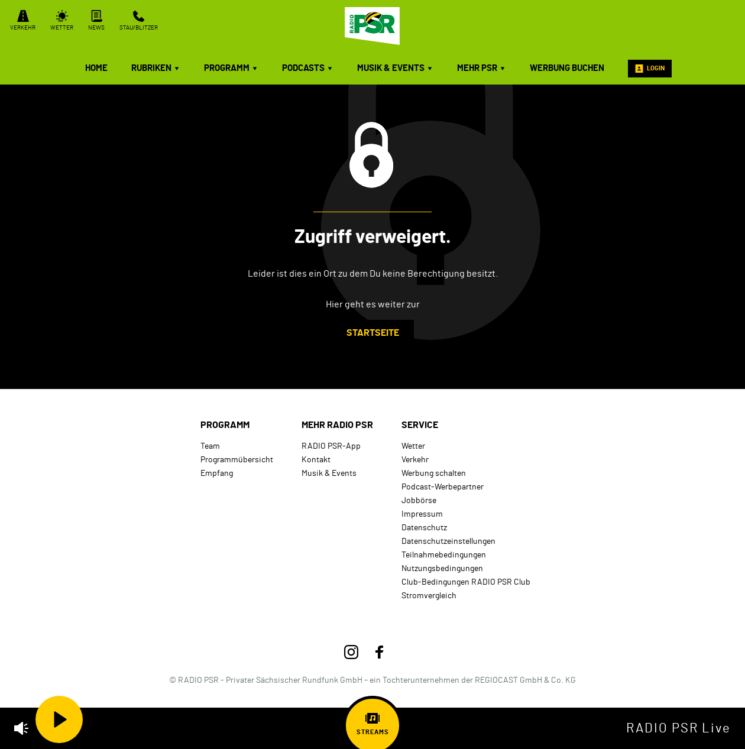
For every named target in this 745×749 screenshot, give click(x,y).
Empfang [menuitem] (216, 473)
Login (650, 68)
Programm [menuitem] (231, 68)
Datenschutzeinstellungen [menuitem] (448, 541)
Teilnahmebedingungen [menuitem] (443, 554)
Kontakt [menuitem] (316, 459)
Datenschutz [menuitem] (424, 527)
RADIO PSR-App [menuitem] (331, 446)
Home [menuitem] (96, 68)
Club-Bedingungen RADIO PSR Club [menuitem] (465, 582)
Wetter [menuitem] (413, 446)
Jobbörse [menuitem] (418, 500)
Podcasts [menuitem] (307, 68)
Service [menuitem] (419, 425)
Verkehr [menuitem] (415, 459)
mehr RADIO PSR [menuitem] (337, 425)
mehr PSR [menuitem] (481, 68)
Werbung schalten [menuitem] (433, 473)
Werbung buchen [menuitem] (567, 68)
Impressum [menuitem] (422, 514)
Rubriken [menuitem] (155, 68)
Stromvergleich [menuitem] (428, 595)
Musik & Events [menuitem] (395, 68)
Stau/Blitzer (138, 20)
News (96, 20)
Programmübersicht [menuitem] (236, 459)
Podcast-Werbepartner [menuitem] (442, 486)
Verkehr (22, 20)
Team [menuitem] (210, 446)
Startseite (372, 333)
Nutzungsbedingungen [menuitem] (442, 568)
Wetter (61, 20)
